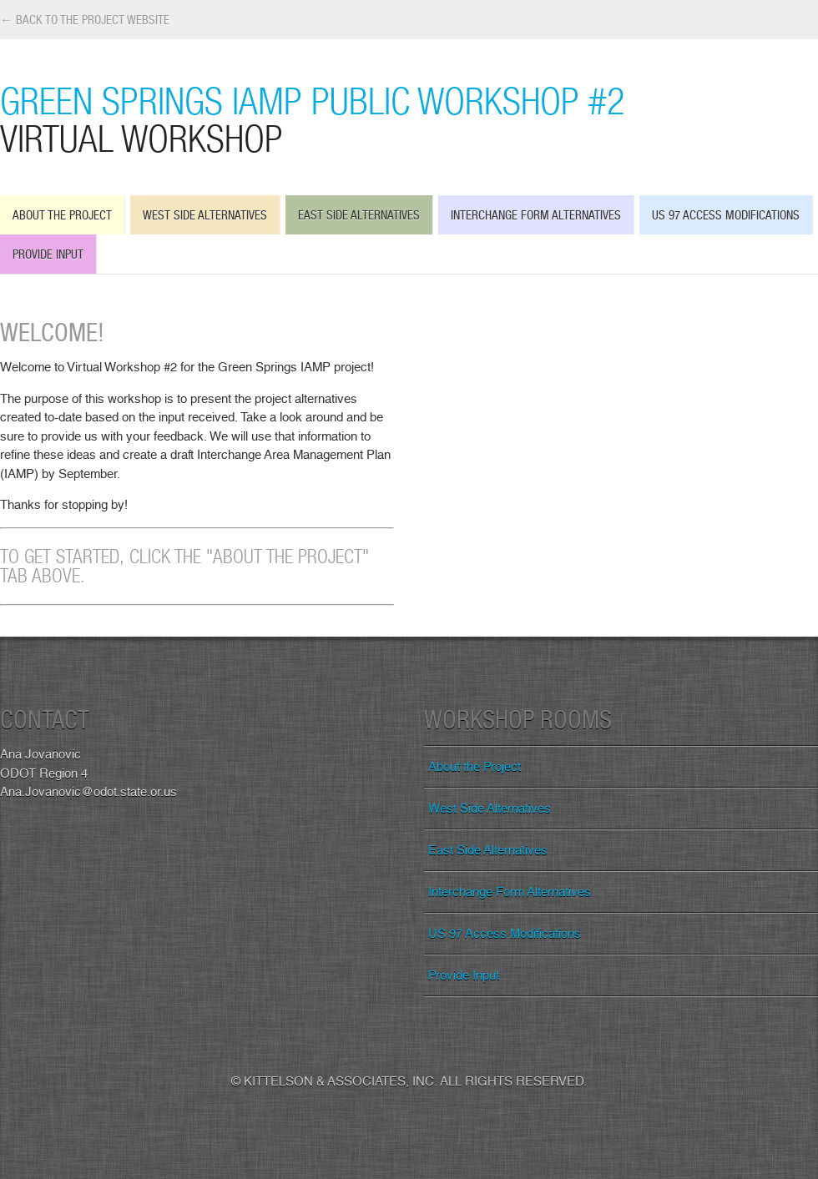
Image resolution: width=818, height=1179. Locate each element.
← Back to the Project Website (84, 20)
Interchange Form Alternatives (536, 215)
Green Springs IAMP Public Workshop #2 (409, 118)
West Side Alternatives (205, 215)
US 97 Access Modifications (726, 215)
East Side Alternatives (359, 215)
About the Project (62, 215)
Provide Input (48, 254)
